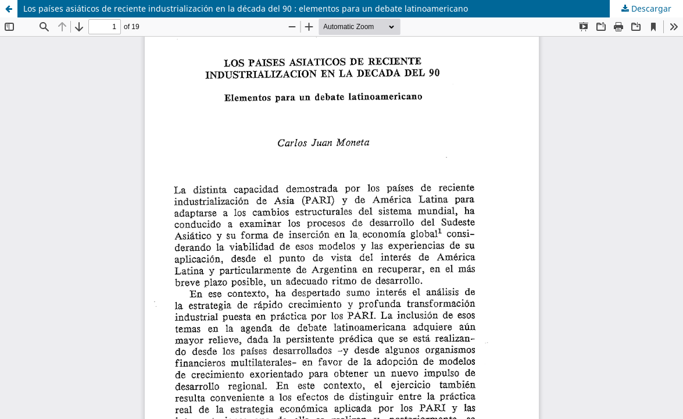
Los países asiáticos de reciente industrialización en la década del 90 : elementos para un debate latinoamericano (245, 8)
